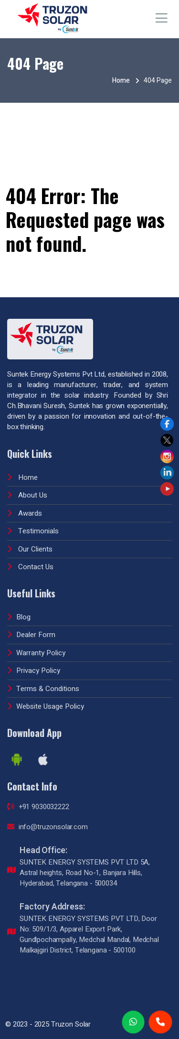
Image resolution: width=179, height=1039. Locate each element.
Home (121, 81)
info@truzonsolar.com (47, 823)
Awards (24, 509)
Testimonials (33, 527)
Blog (19, 613)
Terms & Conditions (43, 685)
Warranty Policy (36, 649)
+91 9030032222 (38, 803)
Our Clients (30, 545)
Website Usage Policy (45, 702)
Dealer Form (31, 631)
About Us (27, 491)
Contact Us (30, 563)
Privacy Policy (33, 666)
